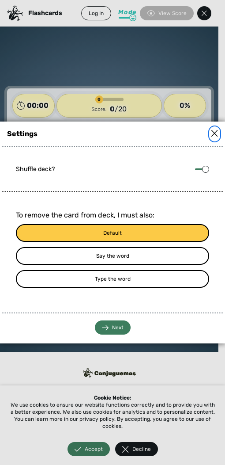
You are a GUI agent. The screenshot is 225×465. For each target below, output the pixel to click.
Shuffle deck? (35, 169)
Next (113, 327)
